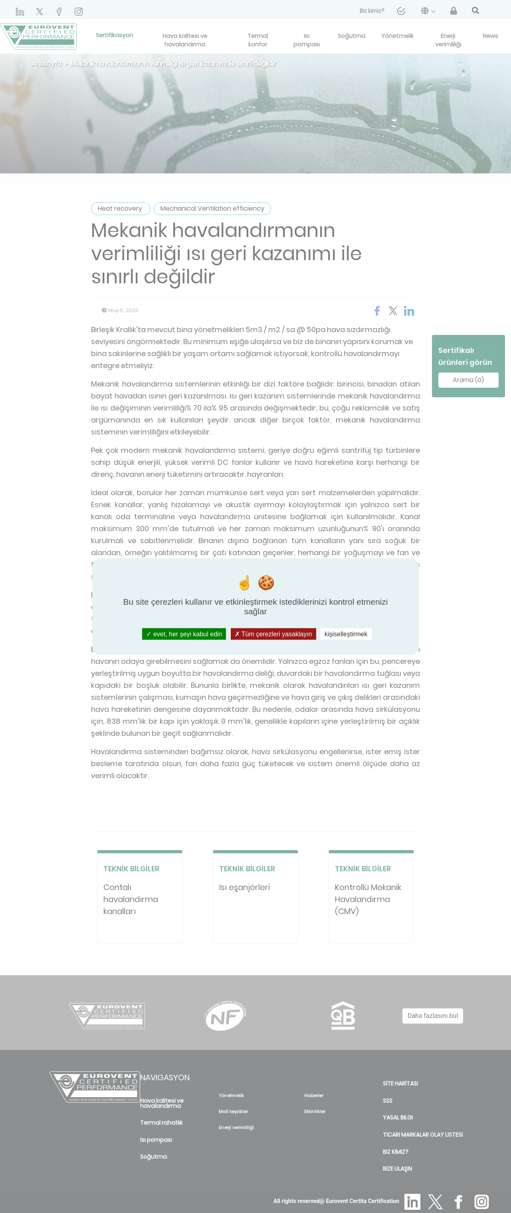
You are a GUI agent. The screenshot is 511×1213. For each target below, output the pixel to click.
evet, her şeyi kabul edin (184, 634)
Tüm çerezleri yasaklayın (273, 634)
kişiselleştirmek (346, 634)
